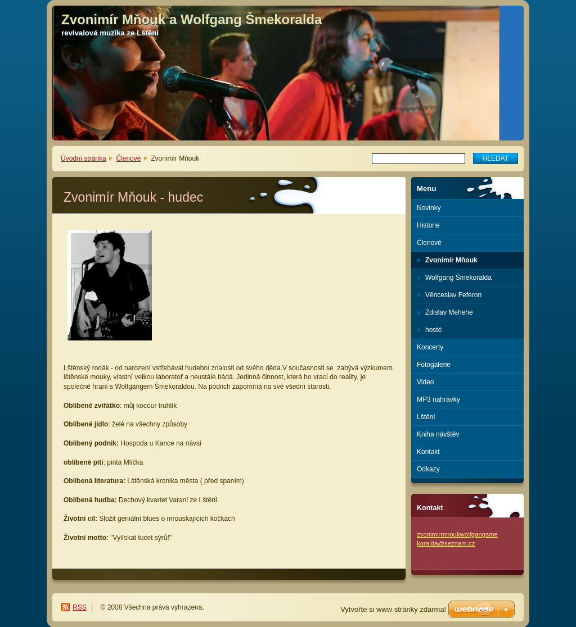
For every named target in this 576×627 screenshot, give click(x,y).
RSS (80, 607)
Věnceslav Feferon (453, 295)
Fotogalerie (434, 365)
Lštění (426, 417)
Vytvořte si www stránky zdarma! (393, 609)
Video (425, 382)
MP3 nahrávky (438, 399)
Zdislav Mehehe (449, 312)
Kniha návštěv (438, 434)
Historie (428, 225)
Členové (128, 158)
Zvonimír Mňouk (451, 260)
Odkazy (428, 469)
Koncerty (430, 347)
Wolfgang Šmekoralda (458, 277)
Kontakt (428, 452)
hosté (433, 330)
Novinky (429, 208)
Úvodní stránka (83, 158)
